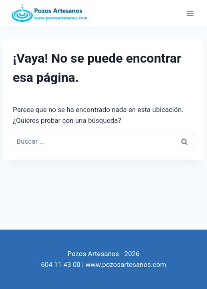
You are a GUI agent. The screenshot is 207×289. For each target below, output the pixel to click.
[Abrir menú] (190, 13)
